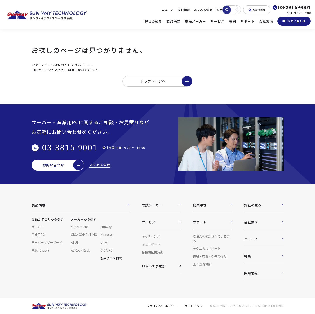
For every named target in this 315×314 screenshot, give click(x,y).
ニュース (168, 10)
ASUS (75, 242)
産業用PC (38, 234)
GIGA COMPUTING (84, 234)
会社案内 (266, 21)
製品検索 (173, 21)
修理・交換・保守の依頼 (210, 256)
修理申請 (256, 10)
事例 (232, 21)
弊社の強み (153, 21)
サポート (247, 21)
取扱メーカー (195, 21)
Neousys (106, 234)
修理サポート (151, 244)
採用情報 (222, 10)
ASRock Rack (80, 250)
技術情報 (184, 10)
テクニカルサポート (206, 248)
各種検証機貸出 (152, 252)
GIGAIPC (106, 250)
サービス (217, 21)
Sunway (106, 226)
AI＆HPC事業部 (161, 266)
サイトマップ (193, 306)
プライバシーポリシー (162, 306)
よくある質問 (203, 10)
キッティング (151, 236)
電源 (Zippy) (40, 250)
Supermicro (79, 226)
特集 (264, 256)
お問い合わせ (294, 21)
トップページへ (166, 81)
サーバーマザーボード (47, 242)
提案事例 (212, 205)
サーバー (38, 226)
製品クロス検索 (111, 258)
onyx (103, 242)
